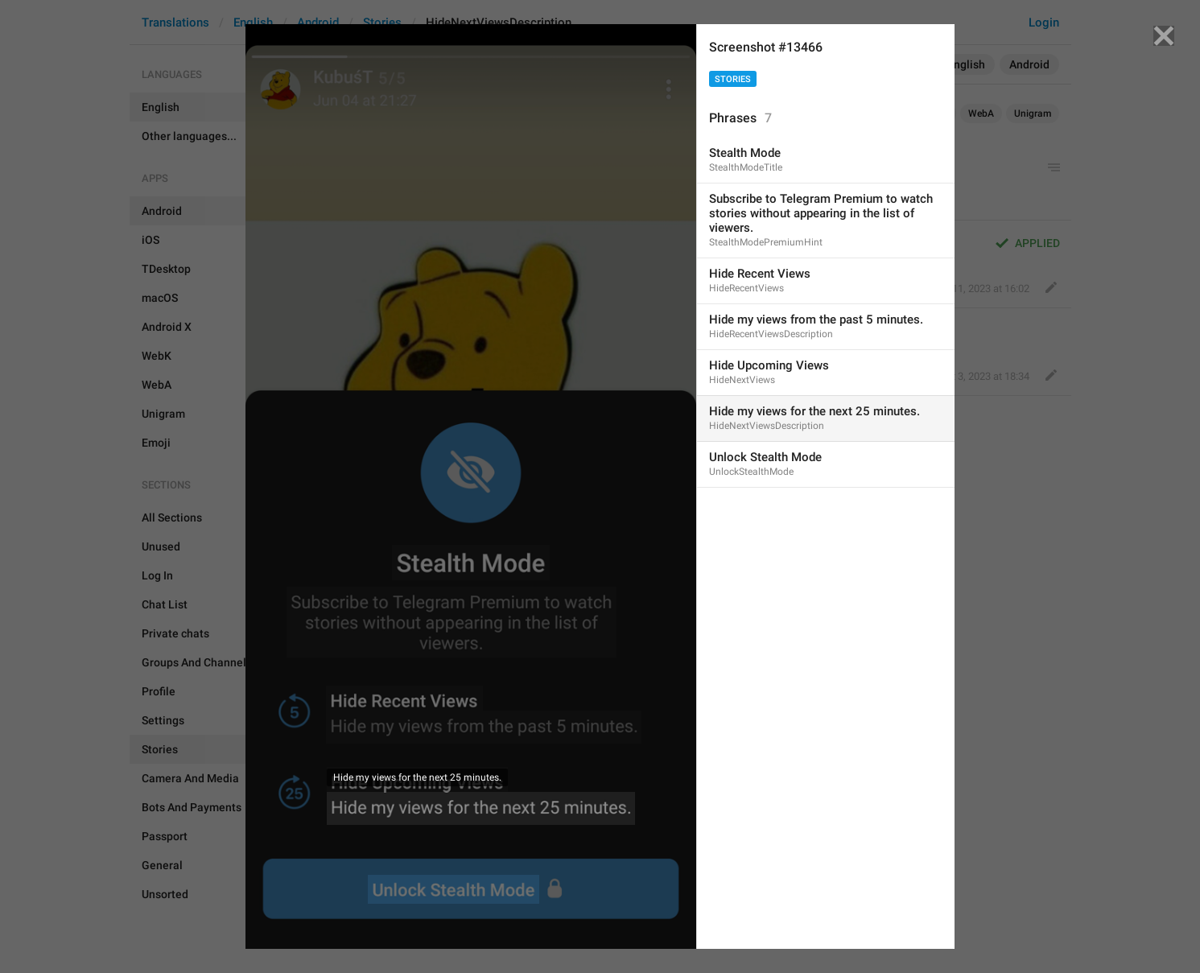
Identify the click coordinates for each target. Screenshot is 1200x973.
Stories (733, 79)
